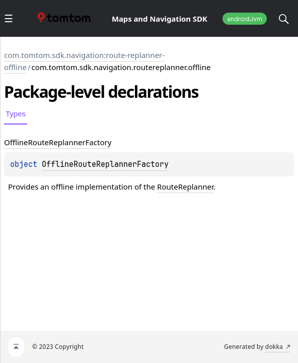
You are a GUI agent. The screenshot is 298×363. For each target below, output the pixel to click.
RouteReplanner (185, 187)
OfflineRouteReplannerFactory (105, 164)
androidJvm (244, 19)
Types (16, 113)
